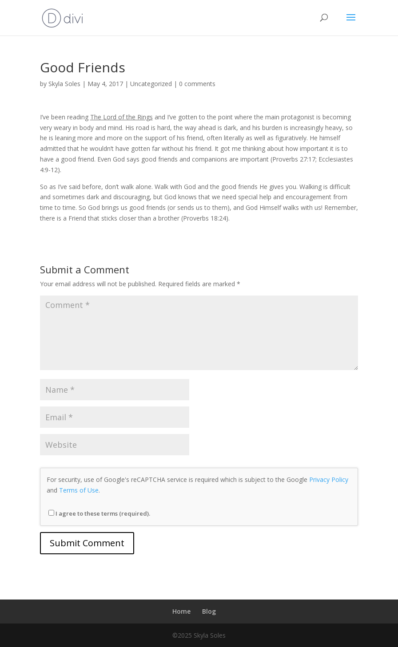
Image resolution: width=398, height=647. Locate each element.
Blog (209, 611)
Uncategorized (151, 83)
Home (181, 611)
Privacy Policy (328, 479)
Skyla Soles (64, 83)
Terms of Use (79, 490)
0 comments (197, 83)
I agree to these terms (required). (99, 513)
